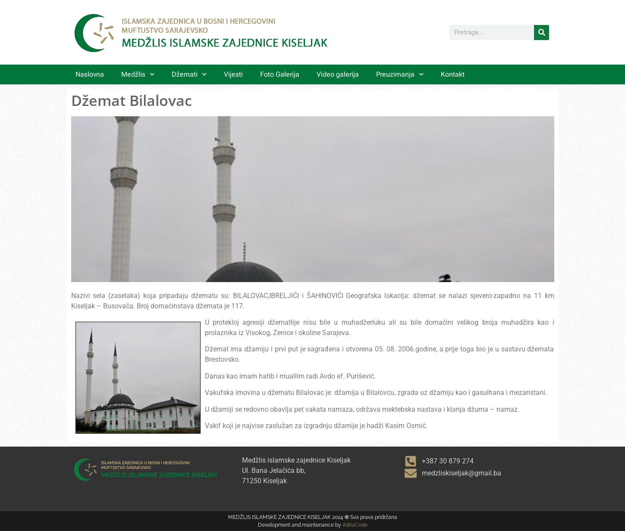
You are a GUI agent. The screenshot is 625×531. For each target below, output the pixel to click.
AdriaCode (354, 525)
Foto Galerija (279, 74)
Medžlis (137, 74)
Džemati (189, 74)
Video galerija (338, 74)
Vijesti (233, 74)
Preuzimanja (400, 74)
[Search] (541, 32)
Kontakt (453, 74)
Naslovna (89, 74)
